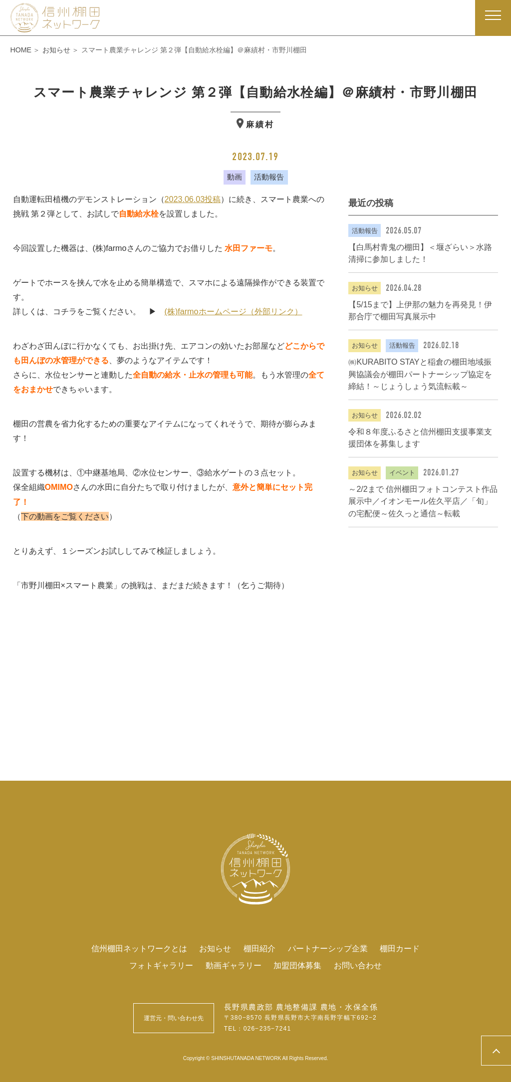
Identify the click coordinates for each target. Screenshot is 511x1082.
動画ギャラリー (233, 965)
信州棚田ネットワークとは (139, 948)
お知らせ (215, 948)
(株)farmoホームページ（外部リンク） (233, 311)
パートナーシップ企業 (328, 948)
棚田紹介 (259, 948)
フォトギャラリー (161, 965)
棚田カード (400, 948)
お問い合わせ (358, 965)
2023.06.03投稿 (193, 199)
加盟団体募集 (297, 965)
